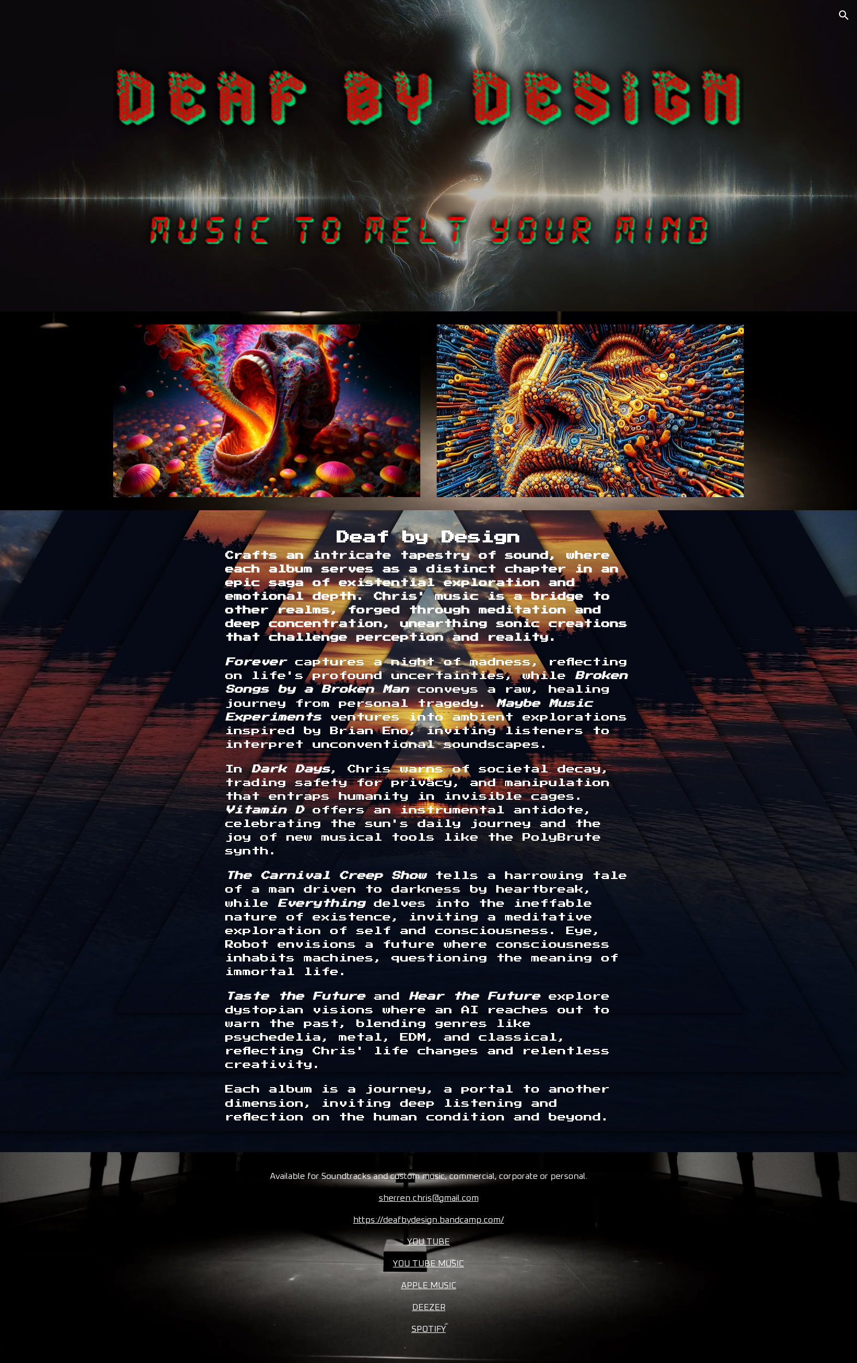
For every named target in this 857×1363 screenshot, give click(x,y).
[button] (844, 15)
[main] (428, 831)
